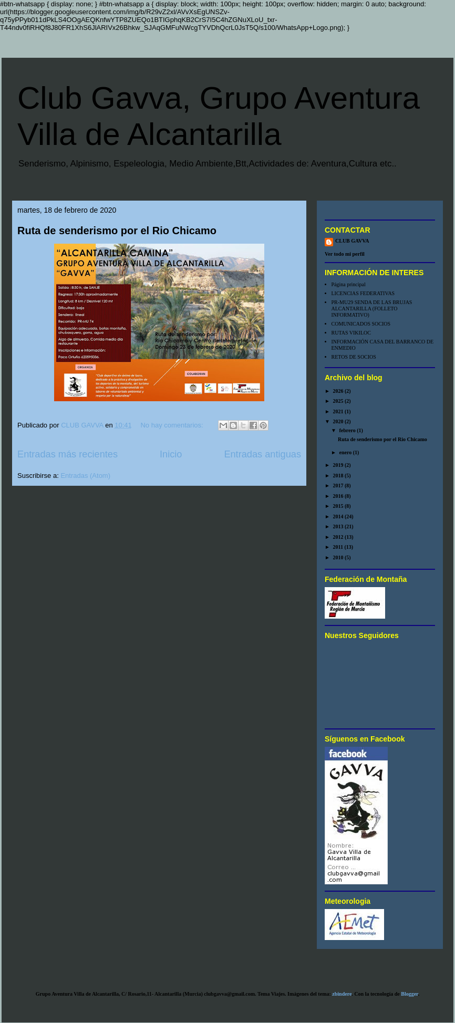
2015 (339, 506)
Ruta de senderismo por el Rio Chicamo (116, 230)
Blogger (409, 994)
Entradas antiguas (262, 454)
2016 (339, 496)
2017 (339, 485)
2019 (339, 465)
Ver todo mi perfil (345, 254)
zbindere (341, 994)
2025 (339, 401)
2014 (339, 516)
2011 (338, 547)
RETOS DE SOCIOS (354, 357)
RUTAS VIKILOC (351, 333)
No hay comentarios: (172, 425)
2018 (339, 475)
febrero (348, 430)
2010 (339, 557)
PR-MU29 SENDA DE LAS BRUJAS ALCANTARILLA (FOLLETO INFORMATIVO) (372, 308)
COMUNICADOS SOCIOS (361, 324)
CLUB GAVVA (352, 241)
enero (346, 452)
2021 (339, 411)
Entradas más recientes (67, 454)
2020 (339, 421)
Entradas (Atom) (85, 475)
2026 (339, 391)
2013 (339, 526)
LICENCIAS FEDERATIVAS (363, 293)
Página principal (349, 284)
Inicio (171, 454)
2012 (339, 537)
